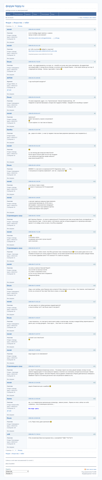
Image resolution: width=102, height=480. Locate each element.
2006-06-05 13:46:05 (34, 197)
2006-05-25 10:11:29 (34, 45)
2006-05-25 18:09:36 (34, 78)
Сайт (10, 90)
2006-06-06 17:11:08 (34, 232)
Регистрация (45, 14)
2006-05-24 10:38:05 (34, 29)
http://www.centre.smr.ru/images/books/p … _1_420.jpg (44, 38)
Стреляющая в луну (14, 216)
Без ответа (93, 17)
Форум (8, 14)
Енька (9, 62)
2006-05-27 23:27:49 (34, 129)
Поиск (35, 14)
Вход (52, 14)
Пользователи (19, 14)
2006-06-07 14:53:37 (34, 318)
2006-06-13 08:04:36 (34, 418)
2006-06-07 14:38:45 (34, 285)
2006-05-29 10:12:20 (34, 146)
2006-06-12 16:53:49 (34, 398)
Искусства (17, 23)
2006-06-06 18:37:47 (34, 248)
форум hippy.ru (15, 6)
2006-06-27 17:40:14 (34, 434)
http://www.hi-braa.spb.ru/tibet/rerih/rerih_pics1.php (43, 51)
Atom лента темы (91, 469)
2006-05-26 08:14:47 (34, 113)
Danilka (9, 129)
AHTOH (9, 78)
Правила (27, 14)
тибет (26, 23)
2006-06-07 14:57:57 (34, 334)
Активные (86, 17)
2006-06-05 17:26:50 (34, 215)
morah (9, 29)
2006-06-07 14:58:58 (34, 350)
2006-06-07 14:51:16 (34, 301)
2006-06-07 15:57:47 (34, 366)
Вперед (20, 26)
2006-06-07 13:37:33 (34, 264)
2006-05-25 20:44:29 (34, 97)
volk (8, 434)
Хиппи (9, 399)
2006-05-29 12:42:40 (34, 181)
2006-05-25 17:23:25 (34, 61)
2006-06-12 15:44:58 (34, 382)
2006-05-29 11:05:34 (34, 165)
